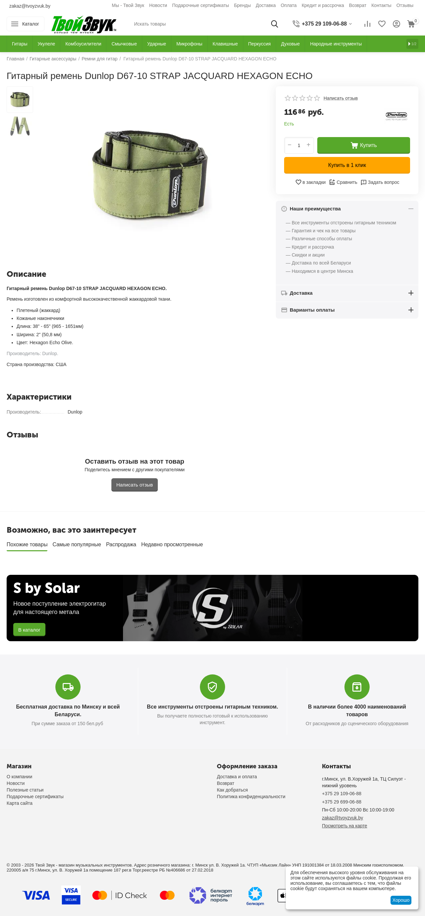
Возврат (358, 5)
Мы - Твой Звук (128, 5)
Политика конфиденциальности (251, 796)
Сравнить (343, 182)
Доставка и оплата (237, 776)
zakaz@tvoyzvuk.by (29, 6)
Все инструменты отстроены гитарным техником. (212, 707)
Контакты (381, 5)
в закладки (310, 182)
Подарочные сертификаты (200, 5)
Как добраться (232, 790)
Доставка (266, 5)
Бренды (242, 5)
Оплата (289, 5)
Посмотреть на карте (344, 825)
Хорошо (401, 900)
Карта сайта (19, 803)
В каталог (29, 630)
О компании (19, 776)
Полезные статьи (25, 790)
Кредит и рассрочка (323, 5)
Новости (158, 5)
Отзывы (404, 5)
